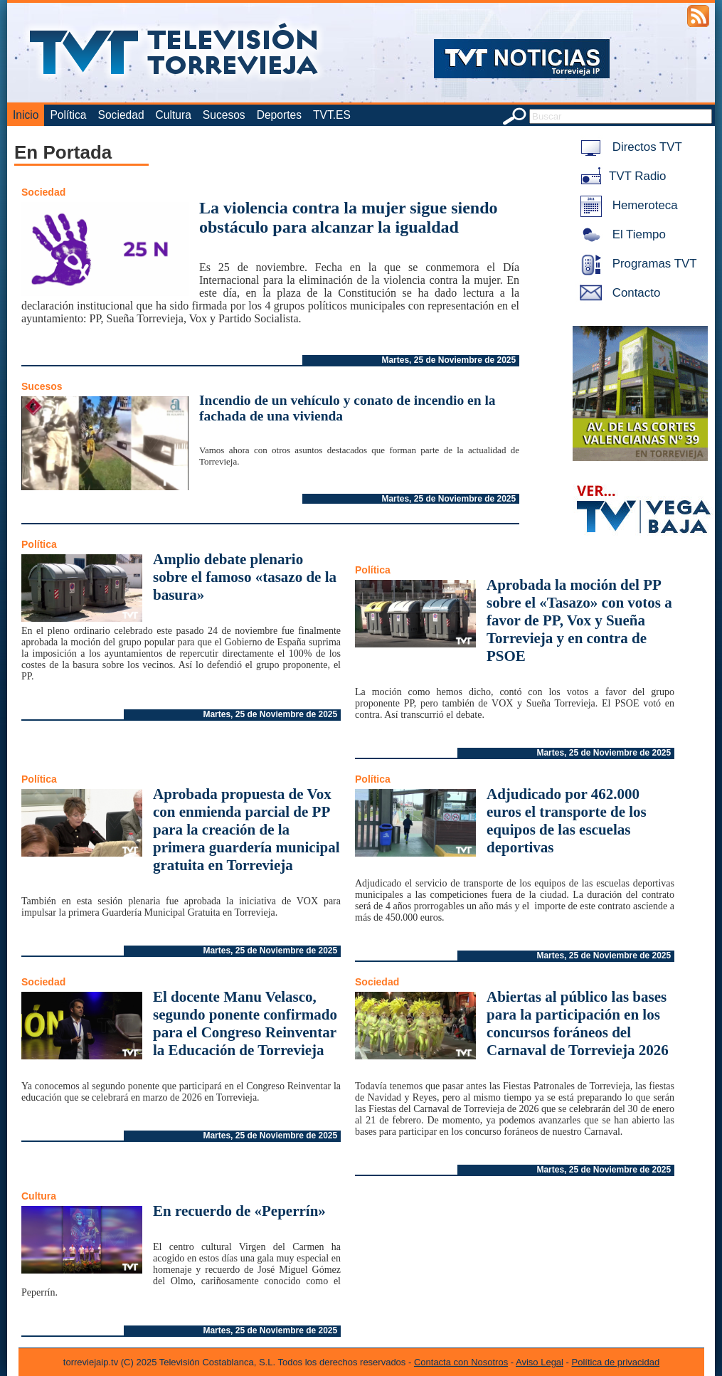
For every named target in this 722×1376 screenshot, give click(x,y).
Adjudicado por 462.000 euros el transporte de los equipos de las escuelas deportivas (567, 820)
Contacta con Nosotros (461, 1362)
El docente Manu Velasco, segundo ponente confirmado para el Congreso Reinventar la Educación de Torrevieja (245, 1023)
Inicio (25, 115)
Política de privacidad (616, 1362)
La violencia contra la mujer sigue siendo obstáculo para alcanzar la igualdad (348, 217)
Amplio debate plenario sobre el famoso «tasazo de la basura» (244, 577)
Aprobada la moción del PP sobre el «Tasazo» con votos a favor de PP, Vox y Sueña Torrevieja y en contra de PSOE (579, 620)
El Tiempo (620, 234)
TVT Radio (620, 176)
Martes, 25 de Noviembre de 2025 (448, 360)
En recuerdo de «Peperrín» (239, 1210)
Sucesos (224, 115)
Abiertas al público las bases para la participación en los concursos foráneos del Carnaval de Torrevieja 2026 (578, 1023)
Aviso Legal (539, 1362)
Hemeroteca (626, 205)
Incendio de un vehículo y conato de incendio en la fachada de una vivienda (347, 408)
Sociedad (121, 115)
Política (68, 115)
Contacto (617, 293)
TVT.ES (332, 115)
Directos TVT (628, 147)
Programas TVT (636, 263)
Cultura (173, 115)
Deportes (279, 115)
